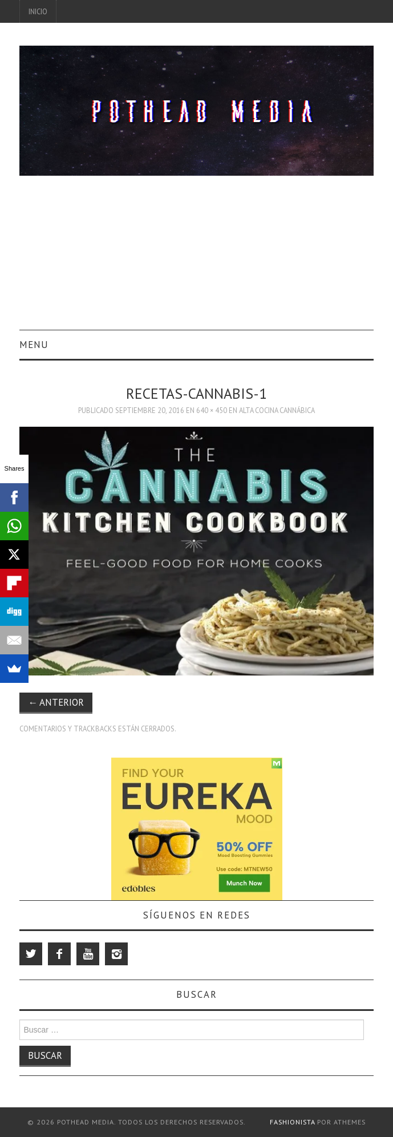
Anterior (56, 702)
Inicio (38, 11)
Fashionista (292, 1122)
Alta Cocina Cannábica (277, 410)
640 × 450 (211, 410)
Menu (33, 344)
